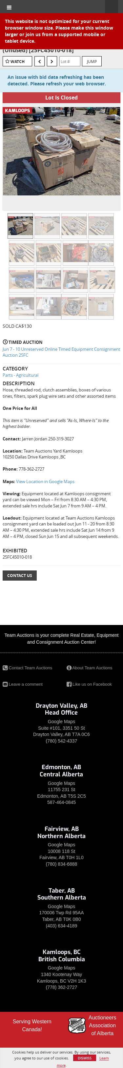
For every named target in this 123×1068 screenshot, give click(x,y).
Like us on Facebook (89, 684)
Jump (92, 61)
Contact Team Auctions (27, 667)
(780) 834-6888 (61, 864)
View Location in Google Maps (45, 481)
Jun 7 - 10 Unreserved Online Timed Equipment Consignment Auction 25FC (61, 352)
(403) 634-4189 (61, 925)
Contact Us (19, 575)
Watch (17, 61)
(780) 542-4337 (61, 741)
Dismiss (85, 1058)
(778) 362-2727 (61, 987)
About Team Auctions (90, 667)
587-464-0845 (61, 802)
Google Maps (61, 721)
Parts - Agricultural (20, 375)
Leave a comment (23, 684)
